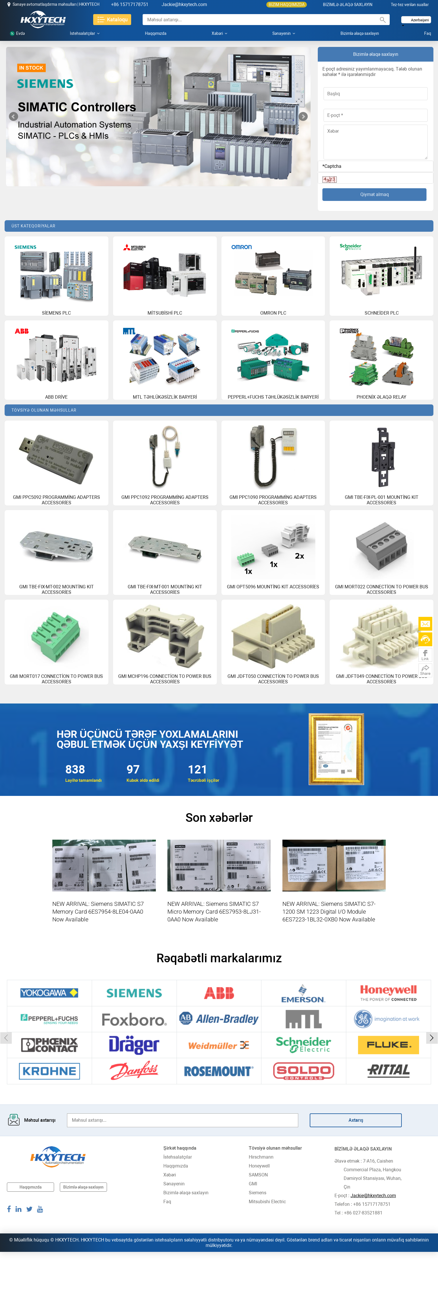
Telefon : (343, 1243)
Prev (13, 116)
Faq (427, 33)
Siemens (257, 1232)
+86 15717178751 (129, 4)
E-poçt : (342, 1234)
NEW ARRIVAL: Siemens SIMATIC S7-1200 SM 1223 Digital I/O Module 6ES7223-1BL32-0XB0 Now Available (329, 951)
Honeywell (259, 1205)
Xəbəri (219, 33)
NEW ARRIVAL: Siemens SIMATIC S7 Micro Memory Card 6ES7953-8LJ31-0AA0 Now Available (214, 951)
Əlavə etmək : (348, 1200)
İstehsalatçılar (85, 33)
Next (303, 116)
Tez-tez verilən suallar (410, 4)
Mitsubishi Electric (267, 1241)
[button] (6, 1077)
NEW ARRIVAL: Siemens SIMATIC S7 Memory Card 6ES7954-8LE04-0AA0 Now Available (98, 951)
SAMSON (258, 1214)
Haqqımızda (156, 33)
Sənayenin (283, 33)
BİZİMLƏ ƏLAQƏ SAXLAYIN (347, 4)
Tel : (339, 1252)
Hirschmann (261, 1196)
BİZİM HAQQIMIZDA (287, 4)
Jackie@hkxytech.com (184, 4)
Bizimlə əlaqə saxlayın (360, 33)
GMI (253, 1223)
